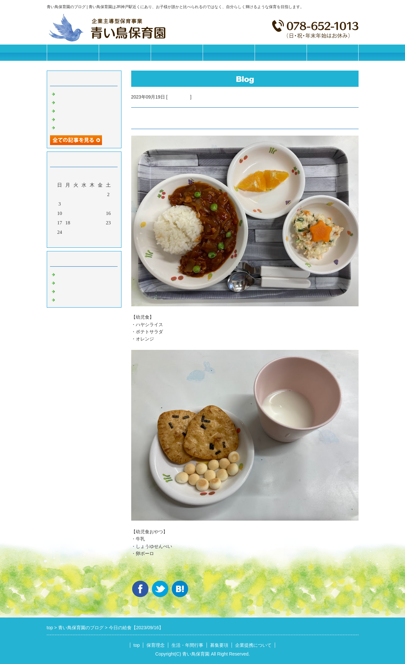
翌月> (96, 241)
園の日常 (66, 282)
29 (100, 232)
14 (92, 213)
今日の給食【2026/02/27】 (85, 93)
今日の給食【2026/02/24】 (85, 118)
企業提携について (281, 52)
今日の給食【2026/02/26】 (85, 101)
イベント (66, 299)
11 (67, 213)
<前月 (71, 241)
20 (84, 222)
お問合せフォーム (332, 52)
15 (100, 213)
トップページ (72, 52)
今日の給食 (179, 97)
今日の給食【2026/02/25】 (85, 110)
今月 (84, 241)
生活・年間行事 (176, 52)
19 (75, 222)
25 (67, 232)
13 (84, 213)
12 (75, 213)
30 (108, 232)
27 (84, 232)
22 (100, 222)
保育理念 (125, 52)
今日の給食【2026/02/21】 (85, 127)
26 (75, 232)
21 (92, 222)
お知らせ (66, 273)
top (136, 645)
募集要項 (229, 52)
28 (92, 232)
